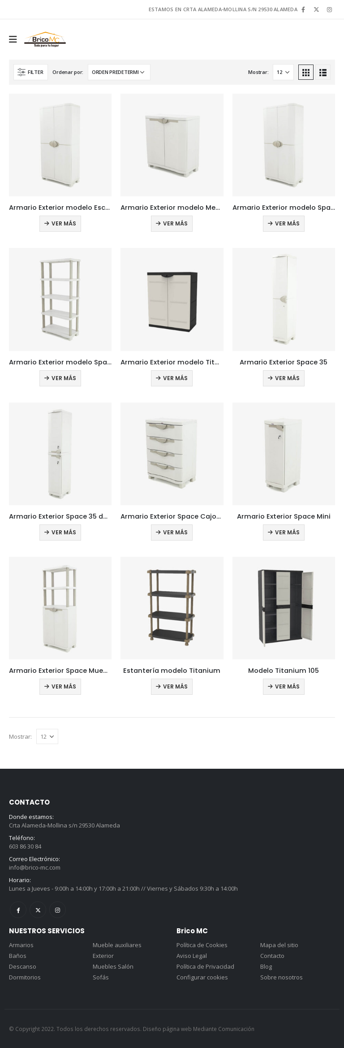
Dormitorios (25, 977)
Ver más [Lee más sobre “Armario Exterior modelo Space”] (287, 223)
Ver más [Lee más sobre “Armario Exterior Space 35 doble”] (64, 532)
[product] (60, 145)
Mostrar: (258, 72)
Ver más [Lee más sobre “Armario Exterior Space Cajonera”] (175, 532)
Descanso (22, 966)
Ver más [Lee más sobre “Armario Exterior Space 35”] (287, 378)
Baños (17, 956)
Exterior (103, 956)
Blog (266, 966)
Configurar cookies (202, 977)
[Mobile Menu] (16, 39)
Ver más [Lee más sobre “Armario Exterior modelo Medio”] (175, 223)
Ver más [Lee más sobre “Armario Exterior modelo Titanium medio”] (175, 378)
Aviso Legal (191, 956)
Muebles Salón (113, 966)
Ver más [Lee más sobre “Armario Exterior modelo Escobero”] (64, 223)
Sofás (101, 977)
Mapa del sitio (279, 945)
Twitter (38, 909)
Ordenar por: (67, 72)
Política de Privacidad (205, 966)
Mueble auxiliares (117, 945)
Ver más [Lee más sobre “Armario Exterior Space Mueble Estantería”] (64, 686)
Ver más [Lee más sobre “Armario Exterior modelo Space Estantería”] (64, 378)
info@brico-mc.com (34, 867)
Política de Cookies (202, 945)
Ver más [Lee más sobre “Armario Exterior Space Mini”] (287, 532)
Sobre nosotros (281, 977)
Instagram (57, 909)
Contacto (272, 956)
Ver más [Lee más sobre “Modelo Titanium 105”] (287, 686)
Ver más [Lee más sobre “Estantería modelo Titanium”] (175, 686)
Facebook (18, 909)
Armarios (21, 945)
